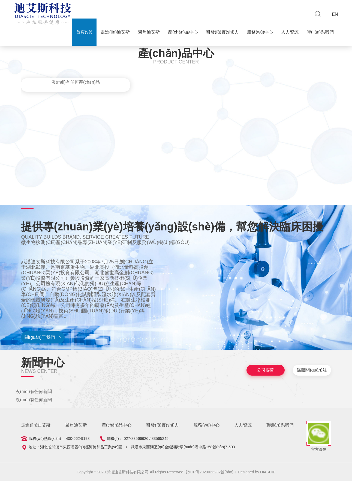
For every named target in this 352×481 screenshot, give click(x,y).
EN (335, 14)
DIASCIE (267, 472)
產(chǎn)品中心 (183, 32)
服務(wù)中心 (260, 32)
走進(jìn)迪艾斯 (115, 32)
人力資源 (290, 32)
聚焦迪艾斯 (149, 32)
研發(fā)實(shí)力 (222, 32)
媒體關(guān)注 (312, 370)
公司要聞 (265, 370)
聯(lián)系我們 (320, 32)
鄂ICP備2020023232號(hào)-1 (211, 472)
